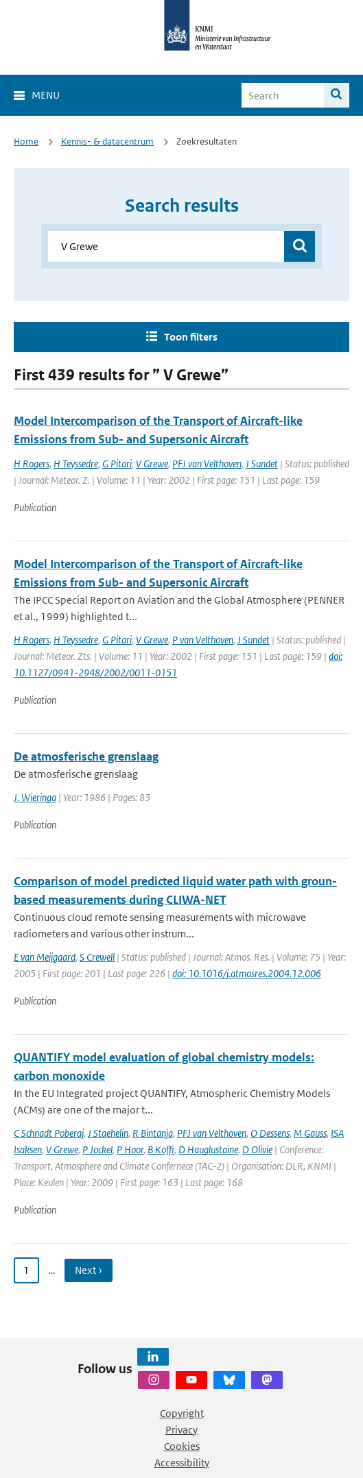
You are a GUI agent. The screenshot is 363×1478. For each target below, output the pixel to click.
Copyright (182, 1413)
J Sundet (262, 463)
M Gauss (310, 1133)
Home (26, 141)
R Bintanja (152, 1133)
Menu (46, 94)
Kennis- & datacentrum (107, 141)
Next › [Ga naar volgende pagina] (88, 1270)
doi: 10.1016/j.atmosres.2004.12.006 (246, 973)
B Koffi (161, 1149)
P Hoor (130, 1149)
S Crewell (97, 956)
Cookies (182, 1446)
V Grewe (152, 463)
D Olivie (257, 1149)
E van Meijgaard (44, 956)
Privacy (181, 1429)
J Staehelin (108, 1133)
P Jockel (97, 1149)
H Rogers (31, 463)
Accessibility (181, 1462)
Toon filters (191, 336)
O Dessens (270, 1133)
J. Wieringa (35, 797)
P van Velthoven (202, 639)
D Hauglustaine (208, 1149)
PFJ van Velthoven (207, 463)
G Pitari (117, 463)
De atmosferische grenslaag (86, 756)
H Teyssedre (76, 463)
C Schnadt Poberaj (49, 1133)
